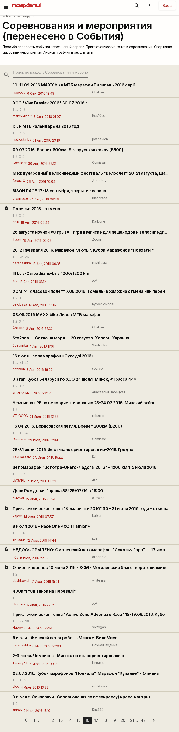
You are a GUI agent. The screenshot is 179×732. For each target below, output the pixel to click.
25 (21, 257)
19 (114, 720)
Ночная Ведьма (104, 645)
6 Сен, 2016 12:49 (40, 93)
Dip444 (97, 709)
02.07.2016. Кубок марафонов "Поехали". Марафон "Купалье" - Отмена (86, 673)
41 (21, 362)
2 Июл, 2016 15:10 (37, 711)
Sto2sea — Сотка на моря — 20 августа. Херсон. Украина (71, 337)
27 (22, 621)
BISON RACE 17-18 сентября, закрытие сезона (59, 190)
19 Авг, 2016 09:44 (35, 222)
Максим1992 (22, 116)
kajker (17, 516)
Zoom (17, 240)
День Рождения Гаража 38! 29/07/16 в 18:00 (58, 490)
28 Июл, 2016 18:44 (48, 458)
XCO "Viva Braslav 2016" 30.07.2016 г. (50, 102)
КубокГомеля (103, 304)
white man (99, 580)
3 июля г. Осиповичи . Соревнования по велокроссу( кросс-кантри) (81, 696)
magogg (19, 92)
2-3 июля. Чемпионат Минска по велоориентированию (68, 655)
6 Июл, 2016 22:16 (41, 605)
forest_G (19, 181)
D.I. (94, 457)
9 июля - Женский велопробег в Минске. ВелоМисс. (65, 637)
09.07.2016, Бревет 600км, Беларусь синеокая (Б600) (68, 149)
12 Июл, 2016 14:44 (41, 540)
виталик (19, 539)
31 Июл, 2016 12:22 (44, 416)
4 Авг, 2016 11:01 (41, 346)
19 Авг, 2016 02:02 (37, 240)
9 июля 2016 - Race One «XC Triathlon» (51, 526)
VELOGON (20, 416)
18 (105, 720)
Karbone (98, 221)
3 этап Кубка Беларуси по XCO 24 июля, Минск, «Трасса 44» (74, 379)
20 (122, 720)
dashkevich (21, 581)
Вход (167, 5)
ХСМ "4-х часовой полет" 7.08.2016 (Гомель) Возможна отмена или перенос (91, 291)
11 (43, 720)
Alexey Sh (20, 663)
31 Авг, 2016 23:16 (46, 140)
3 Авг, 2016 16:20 (40, 370)
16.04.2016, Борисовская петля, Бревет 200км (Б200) (67, 426)
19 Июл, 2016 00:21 (41, 481)
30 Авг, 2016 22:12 (42, 164)
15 (21, 680)
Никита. (98, 663)
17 (96, 720)
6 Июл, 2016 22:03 (46, 646)
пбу (15, 557)
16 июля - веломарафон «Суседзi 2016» (53, 355)
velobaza (20, 304)
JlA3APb (19, 480)
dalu (16, 222)
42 (26, 362)
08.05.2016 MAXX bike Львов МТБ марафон (57, 314)
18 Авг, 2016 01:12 (32, 282)
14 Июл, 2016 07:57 (39, 517)
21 (132, 720)
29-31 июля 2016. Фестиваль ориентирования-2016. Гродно (73, 449)
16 (26, 680)
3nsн (16, 392)
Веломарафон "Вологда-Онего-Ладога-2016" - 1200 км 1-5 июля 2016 (84, 467)
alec (16, 686)
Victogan (99, 627)
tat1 (94, 539)
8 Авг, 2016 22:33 (39, 329)
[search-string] (50, 72)
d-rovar (18, 498)
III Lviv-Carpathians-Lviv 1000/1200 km (51, 273)
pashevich (100, 139)
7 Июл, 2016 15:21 (45, 582)
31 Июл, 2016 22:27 (36, 393)
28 (27, 621)
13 (21, 433)
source (97, 368)
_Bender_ (99, 180)
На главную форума (18, 16)
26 (27, 257)
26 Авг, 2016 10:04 (41, 181)
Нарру (18, 627)
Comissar (20, 163)
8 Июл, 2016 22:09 (34, 558)
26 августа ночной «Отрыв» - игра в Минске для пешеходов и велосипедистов (93, 232)
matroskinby (22, 139)
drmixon (19, 369)
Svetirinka (20, 345)
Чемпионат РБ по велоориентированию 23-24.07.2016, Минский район (84, 402)
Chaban (98, 92)
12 (52, 720)
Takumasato (22, 457)
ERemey (19, 604)
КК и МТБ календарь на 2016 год (46, 126)
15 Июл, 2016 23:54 (40, 499)
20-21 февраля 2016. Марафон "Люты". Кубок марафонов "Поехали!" (83, 250)
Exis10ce (98, 115)
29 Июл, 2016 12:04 (43, 440)
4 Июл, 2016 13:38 (34, 687)
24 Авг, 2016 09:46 (44, 199)
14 (26, 433)
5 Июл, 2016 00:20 (44, 664)
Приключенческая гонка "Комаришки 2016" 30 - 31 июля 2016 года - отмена (90, 508)
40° (95, 480)
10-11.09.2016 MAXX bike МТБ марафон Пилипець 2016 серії (74, 85)
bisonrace (20, 198)
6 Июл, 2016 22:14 (38, 628)
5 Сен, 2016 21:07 (47, 117)
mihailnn (98, 415)
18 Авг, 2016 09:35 (46, 264)
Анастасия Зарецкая (108, 392)
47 (143, 720)
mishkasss (99, 263)
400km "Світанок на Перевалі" (44, 591)
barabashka (22, 263)
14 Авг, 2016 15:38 (42, 305)
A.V (15, 281)
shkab (17, 710)
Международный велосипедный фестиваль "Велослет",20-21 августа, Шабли (93, 173)
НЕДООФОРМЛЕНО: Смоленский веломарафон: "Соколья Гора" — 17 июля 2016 (95, 549)
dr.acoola (99, 557)
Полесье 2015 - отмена (36, 208)
